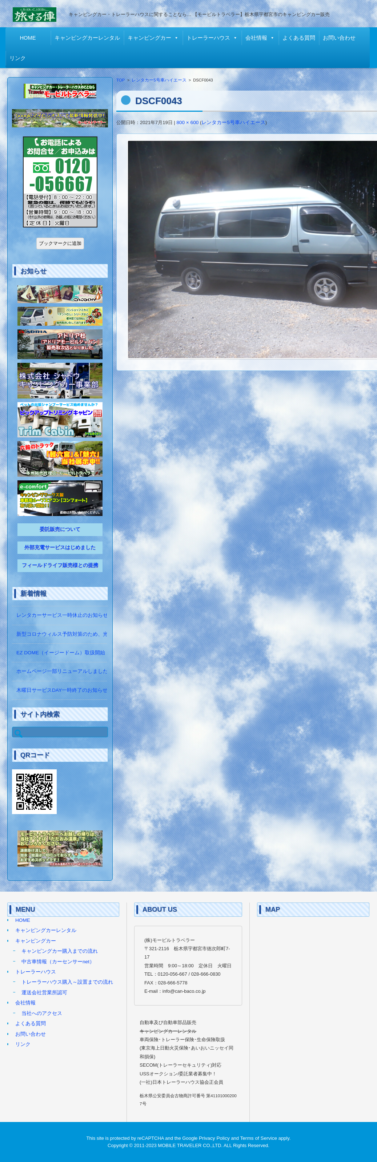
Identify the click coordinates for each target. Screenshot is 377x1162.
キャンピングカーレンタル (89, 38)
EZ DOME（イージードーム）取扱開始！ (63, 652)
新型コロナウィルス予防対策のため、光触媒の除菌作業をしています (95, 634)
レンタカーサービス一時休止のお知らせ (62, 615)
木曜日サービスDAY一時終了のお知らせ (62, 690)
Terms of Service (258, 1138)
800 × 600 (187, 122)
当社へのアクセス (41, 1013)
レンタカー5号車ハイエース (159, 80)
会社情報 (258, 38)
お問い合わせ (341, 38)
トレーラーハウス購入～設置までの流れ (67, 982)
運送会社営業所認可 (44, 992)
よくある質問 (300, 38)
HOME (30, 38)
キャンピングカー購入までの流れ (59, 951)
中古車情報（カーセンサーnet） (58, 961)
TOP (120, 80)
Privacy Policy (214, 1138)
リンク (19, 58)
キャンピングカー (151, 38)
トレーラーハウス (210, 38)
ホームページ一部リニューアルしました (62, 671)
